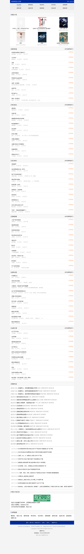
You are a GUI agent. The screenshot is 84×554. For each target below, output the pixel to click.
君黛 (13, 297)
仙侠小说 (14, 441)
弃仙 (13, 367)
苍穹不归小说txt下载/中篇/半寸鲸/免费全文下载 (30, 459)
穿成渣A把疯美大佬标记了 (18, 52)
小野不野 (35, 438)
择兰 (13, 343)
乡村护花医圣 (15, 73)
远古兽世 (14, 128)
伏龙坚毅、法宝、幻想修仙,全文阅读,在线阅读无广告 (32, 466)
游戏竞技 (42, 8)
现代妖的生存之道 (22, 397)
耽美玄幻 (14, 397)
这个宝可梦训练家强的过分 (19, 291)
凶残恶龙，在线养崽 (17, 189)
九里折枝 (19, 405)
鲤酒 (40, 391)
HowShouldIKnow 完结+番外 (18, 84)
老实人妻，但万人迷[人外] (25, 441)
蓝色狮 (13, 95)
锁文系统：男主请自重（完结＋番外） (22, 377)
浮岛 (13, 374)
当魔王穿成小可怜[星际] (18, 144)
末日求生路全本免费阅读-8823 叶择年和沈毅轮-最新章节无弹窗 (35, 452)
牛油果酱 (36, 435)
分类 (43, 522)
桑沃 (13, 231)
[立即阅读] (71, 52)
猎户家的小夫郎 (21, 417)
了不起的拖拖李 (15, 252)
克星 (13, 62)
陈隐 (13, 64)
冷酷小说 (14, 394)
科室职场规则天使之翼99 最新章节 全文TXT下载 (31, 483)
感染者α (14, 108)
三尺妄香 (14, 156)
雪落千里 (14, 186)
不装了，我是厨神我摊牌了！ (19, 210)
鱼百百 (29, 417)
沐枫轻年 (14, 369)
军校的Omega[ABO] (17, 78)
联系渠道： (42, 533)
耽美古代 (14, 414)
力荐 (47, 522)
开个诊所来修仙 (16, 266)
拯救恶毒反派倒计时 (23, 411)
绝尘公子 (14, 303)
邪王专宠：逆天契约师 (17, 301)
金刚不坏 (14, 88)
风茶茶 (13, 79)
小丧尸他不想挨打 (16, 220)
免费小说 (13, 518)
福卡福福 (14, 54)
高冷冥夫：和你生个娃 (17, 255)
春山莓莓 (31, 423)
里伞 (13, 90)
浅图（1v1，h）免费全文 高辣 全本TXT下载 (30, 455)
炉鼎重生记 (14, 275)
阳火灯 (13, 245)
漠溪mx (13, 140)
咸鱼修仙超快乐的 (16, 341)
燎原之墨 (26, 408)
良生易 (13, 247)
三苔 (39, 402)
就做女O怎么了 (16, 154)
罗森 (13, 115)
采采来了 (14, 221)
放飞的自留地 (15, 69)
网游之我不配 (15, 311)
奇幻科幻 (42, 4)
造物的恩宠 (14, 149)
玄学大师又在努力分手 (17, 205)
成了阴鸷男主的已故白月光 (25, 435)
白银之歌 (14, 113)
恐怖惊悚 (65, 4)
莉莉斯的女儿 (15, 200)
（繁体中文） (54, 522)
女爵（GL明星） (16, 83)
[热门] (71, 49)
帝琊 (13, 353)
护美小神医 (14, 134)
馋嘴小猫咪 (14, 211)
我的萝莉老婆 (15, 225)
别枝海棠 (35, 441)
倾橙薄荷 (14, 125)
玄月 (13, 277)
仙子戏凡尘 (14, 347)
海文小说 (29, 507)
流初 (32, 432)
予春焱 (13, 262)
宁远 (13, 150)
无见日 (44, 429)
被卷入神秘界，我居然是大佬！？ (27, 402)
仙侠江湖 (30, 8)
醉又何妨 (14, 206)
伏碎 (39, 388)
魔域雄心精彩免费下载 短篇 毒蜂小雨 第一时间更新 (31, 462)
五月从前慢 (14, 292)
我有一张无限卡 (16, 98)
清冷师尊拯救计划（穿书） (19, 169)
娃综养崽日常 (21, 444)
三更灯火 (14, 181)
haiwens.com (16, 1)
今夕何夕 (14, 57)
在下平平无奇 (15, 331)
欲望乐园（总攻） (16, 184)
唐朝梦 (13, 74)
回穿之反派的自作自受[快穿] (19, 352)
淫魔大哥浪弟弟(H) (16, 296)
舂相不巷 (32, 426)
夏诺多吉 (14, 59)
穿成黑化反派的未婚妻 (17, 357)
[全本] (66, 49)
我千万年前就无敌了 (17, 174)
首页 (27, 522)
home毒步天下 (15, 358)
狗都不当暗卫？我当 (23, 420)
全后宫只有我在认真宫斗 (24, 438)
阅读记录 (65, 8)
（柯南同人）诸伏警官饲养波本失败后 (28, 394)
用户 (68, 1)
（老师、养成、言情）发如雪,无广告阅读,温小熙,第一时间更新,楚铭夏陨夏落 (38, 472)
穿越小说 (14, 420)
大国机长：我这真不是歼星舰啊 (20, 286)
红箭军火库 (14, 287)
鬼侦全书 (14, 240)
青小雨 (13, 196)
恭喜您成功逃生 (16, 230)
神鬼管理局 (20, 408)
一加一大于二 (15, 67)
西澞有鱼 (29, 414)
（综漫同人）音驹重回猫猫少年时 (27, 388)
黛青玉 (27, 444)
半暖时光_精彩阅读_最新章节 (26, 476)
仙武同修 (14, 336)
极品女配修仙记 (16, 321)
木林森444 (14, 308)
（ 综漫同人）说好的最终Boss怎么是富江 (29, 429)
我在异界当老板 (16, 179)
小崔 (13, 201)
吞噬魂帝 (14, 164)
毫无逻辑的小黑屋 (16, 316)
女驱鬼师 (14, 250)
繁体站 (13, 515)
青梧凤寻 (32, 411)
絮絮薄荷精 (26, 405)
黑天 (13, 135)
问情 (13, 226)
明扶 (13, 191)
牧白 (13, 145)
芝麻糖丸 (14, 130)
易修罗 (13, 313)
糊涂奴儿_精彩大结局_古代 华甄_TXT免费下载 (30, 479)
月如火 (13, 338)
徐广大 (13, 165)
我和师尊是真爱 (21, 414)
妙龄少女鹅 (39, 399)
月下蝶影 (14, 333)
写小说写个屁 (15, 318)
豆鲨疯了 (32, 420)
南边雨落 (14, 120)
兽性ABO (14, 194)
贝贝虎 (13, 237)
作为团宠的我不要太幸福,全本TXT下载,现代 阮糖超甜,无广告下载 (35, 448)
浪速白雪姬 (14, 176)
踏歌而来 (14, 282)
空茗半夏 (43, 394)
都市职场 (30, 4)
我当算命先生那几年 (17, 235)
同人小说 (14, 429)
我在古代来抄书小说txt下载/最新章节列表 (29, 469)
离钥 (13, 257)
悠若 (13, 348)
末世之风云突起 (16, 280)
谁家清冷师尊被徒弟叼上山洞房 (26, 399)
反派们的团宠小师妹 (17, 372)
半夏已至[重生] (15, 139)
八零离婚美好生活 (22, 423)
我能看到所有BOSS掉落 (18, 118)
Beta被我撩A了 (15, 123)
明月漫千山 (14, 93)
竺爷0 (13, 323)
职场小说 (14, 388)
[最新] (69, 49)
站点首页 (19, 4)
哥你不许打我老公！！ (23, 432)
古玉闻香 (14, 379)
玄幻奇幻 (53, 4)
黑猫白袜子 (14, 110)
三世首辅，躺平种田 (23, 426)
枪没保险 (14, 242)
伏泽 (29, 397)
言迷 (13, 100)
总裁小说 (14, 391)
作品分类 (53, 8)
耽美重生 (14, 411)
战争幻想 (19, 8)
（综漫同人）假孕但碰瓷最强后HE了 (28, 391)
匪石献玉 (14, 261)
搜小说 (72, 1)
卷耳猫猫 (14, 170)
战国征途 (14, 306)
